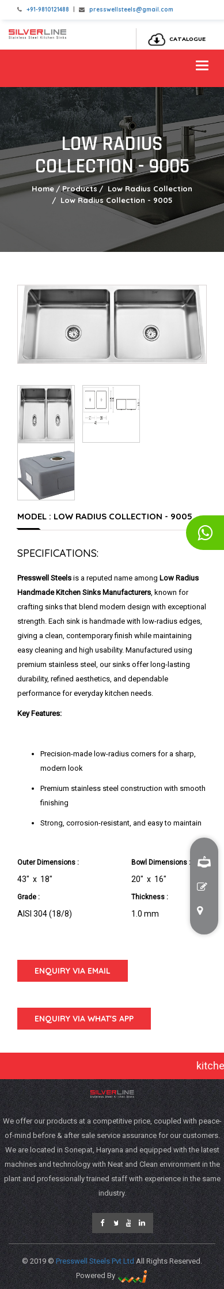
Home (43, 188)
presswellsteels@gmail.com (131, 9)
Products (79, 188)
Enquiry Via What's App (84, 1018)
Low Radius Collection (148, 188)
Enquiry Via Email (73, 971)
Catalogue (174, 39)
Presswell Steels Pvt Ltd (96, 1261)
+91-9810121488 (47, 9)
